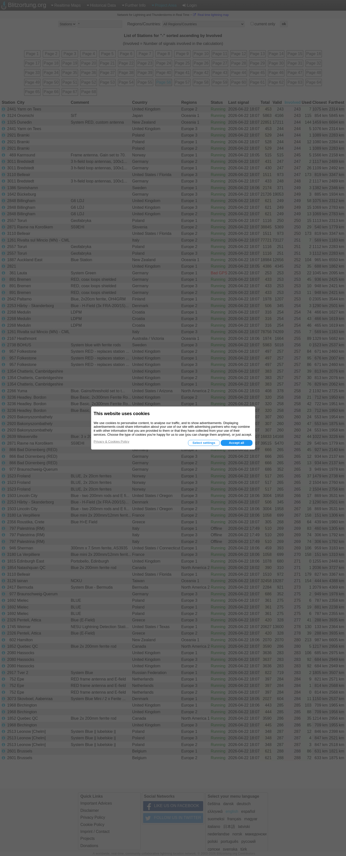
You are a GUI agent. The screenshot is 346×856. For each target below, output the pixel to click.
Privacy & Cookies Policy (111, 441)
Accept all (236, 443)
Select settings (203, 443)
